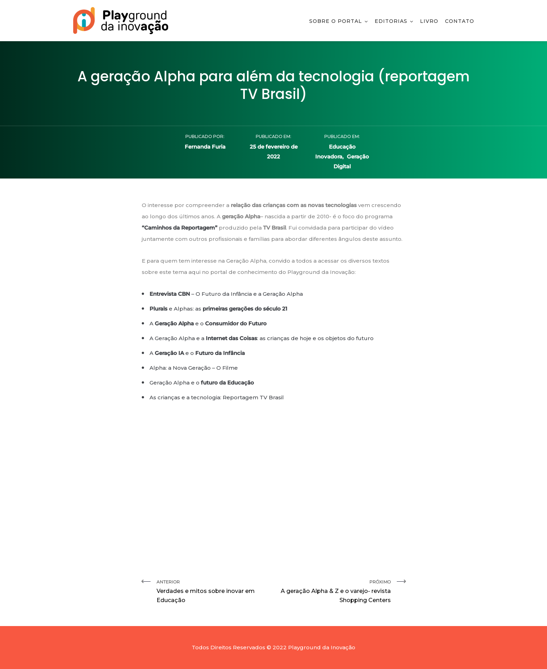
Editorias (391, 21)
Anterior (212, 592)
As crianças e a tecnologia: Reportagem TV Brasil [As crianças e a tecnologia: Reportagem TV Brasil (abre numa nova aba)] (217, 397)
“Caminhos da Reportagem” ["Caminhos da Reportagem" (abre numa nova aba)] (179, 227)
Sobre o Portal (335, 21)
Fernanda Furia (205, 146)
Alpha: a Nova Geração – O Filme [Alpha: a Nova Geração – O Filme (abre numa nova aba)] (194, 367)
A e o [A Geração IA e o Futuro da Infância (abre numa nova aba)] (197, 353)
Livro (429, 21)
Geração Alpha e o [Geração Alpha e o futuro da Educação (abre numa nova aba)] (202, 382)
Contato (459, 21)
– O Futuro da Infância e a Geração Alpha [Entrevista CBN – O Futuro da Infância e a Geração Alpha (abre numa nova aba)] (226, 293)
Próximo (335, 592)
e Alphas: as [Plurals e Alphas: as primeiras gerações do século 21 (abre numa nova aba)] (218, 308)
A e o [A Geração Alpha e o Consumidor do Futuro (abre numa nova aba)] (208, 323)
